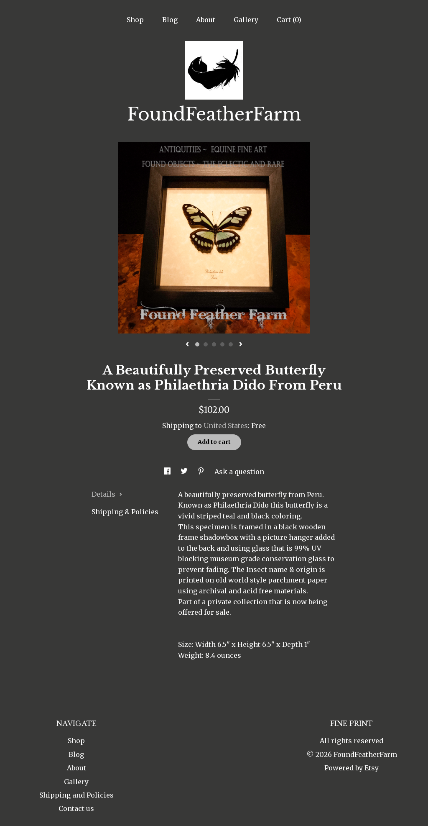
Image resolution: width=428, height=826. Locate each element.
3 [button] (214, 344)
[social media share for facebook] (168, 471)
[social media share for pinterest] (202, 471)
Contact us (76, 808)
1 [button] (197, 344)
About (205, 19)
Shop (135, 19)
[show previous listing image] (187, 345)
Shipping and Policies (76, 795)
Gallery (246, 19)
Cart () (289, 19)
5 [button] (231, 344)
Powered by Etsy (351, 768)
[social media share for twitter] (185, 471)
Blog (170, 19)
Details (107, 494)
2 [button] (206, 344)
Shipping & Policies (125, 512)
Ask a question (239, 471)
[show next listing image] (241, 345)
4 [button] (222, 344)
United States (226, 425)
